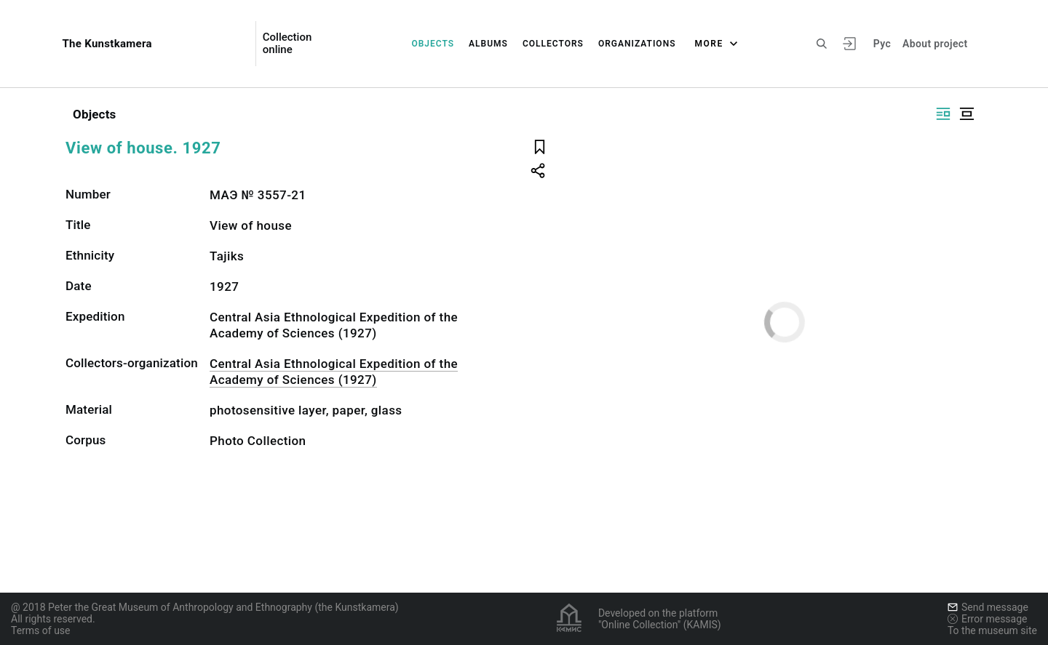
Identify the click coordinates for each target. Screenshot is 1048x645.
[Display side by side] (943, 113)
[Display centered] (966, 113)
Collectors (553, 44)
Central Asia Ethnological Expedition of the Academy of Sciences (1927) (334, 371)
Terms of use (41, 630)
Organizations (637, 44)
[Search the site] (821, 43)
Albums (488, 44)
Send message (988, 607)
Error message (988, 619)
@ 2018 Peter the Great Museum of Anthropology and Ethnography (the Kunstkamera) (205, 607)
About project (934, 43)
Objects (432, 44)
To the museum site (992, 630)
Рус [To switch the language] (882, 43)
